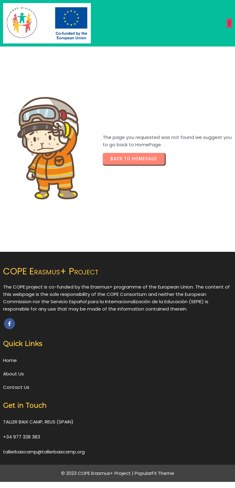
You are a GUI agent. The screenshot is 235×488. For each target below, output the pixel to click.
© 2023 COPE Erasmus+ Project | (98, 473)
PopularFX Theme (154, 473)
